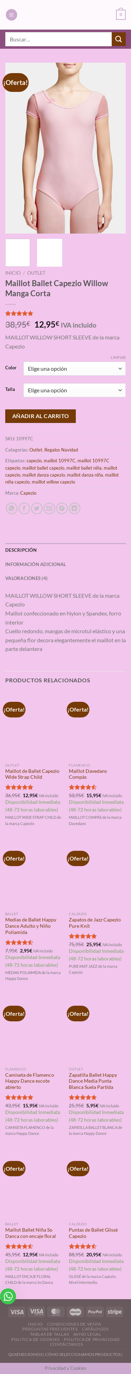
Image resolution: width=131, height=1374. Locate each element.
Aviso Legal (87, 1334)
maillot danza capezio (43, 475)
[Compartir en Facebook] (24, 508)
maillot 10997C (59, 460)
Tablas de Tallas (49, 1334)
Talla (10, 389)
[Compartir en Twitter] (37, 508)
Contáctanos (66, 1344)
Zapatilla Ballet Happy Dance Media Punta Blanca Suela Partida (93, 1081)
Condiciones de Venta (74, 1324)
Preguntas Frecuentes (50, 1329)
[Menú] (11, 15)
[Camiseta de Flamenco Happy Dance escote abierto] (33, 1029)
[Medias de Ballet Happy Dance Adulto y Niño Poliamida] (33, 874)
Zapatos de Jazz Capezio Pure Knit (95, 923)
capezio (34, 460)
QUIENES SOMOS (25, 1354)
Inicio (13, 273)
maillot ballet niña (84, 468)
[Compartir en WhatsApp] (11, 508)
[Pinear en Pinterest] (62, 508)
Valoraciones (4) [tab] (26, 578)
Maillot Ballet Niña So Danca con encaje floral (30, 1233)
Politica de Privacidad (91, 1339)
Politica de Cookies (35, 1339)
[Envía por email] (49, 508)
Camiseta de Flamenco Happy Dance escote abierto (29, 1081)
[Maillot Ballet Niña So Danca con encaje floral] (33, 1184)
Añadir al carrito (40, 416)
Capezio (28, 493)
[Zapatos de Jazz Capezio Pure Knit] (97, 874)
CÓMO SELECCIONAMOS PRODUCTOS (83, 1354)
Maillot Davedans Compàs (88, 774)
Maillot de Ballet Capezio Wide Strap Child (32, 774)
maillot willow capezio (53, 482)
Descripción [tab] (21, 550)
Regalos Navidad (61, 450)
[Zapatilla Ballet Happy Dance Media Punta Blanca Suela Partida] (97, 1029)
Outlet (36, 273)
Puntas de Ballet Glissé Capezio (93, 1233)
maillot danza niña (85, 475)
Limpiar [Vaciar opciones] (118, 357)
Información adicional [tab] (35, 564)
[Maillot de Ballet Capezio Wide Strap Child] (33, 725)
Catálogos (95, 1329)
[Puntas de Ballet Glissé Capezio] (97, 1184)
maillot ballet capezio (43, 468)
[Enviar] (119, 39)
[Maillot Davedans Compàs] (97, 725)
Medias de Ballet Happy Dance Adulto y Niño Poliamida (30, 926)
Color (10, 368)
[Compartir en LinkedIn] (74, 508)
